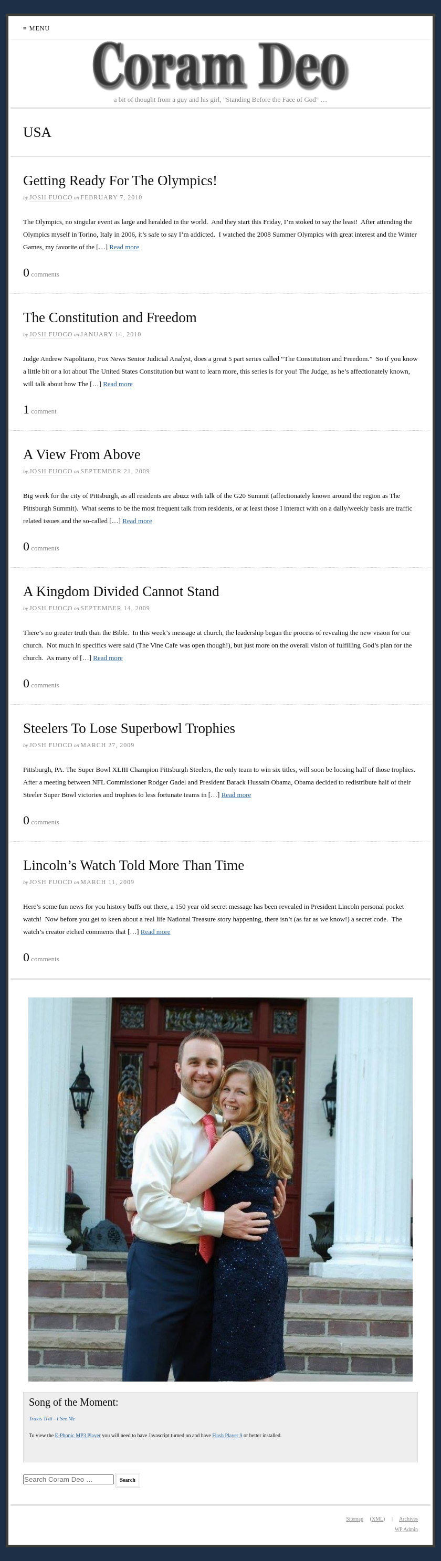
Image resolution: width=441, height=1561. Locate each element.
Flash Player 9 (227, 1435)
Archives (408, 1519)
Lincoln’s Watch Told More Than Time (133, 865)
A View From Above (82, 454)
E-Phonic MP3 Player (78, 1435)
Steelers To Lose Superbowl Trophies (129, 728)
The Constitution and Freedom (110, 317)
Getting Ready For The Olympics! (120, 180)
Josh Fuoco (50, 197)
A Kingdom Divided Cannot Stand (121, 591)
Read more (124, 247)
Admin (406, 1529)
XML (377, 1519)
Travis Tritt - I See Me (52, 1418)
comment (40, 409)
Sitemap (354, 1519)
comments (41, 272)
